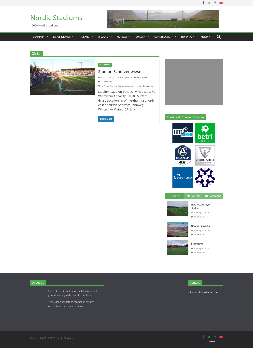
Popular (193, 196)
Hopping (186, 36)
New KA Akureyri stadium (200, 206)
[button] (46, 37)
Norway (122, 36)
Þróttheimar (197, 243)
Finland (84, 36)
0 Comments (105, 81)
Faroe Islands (62, 36)
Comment (213, 196)
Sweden (140, 36)
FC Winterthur (107, 85)
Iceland (103, 36)
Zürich (151, 85)
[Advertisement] (193, 82)
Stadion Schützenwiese (119, 71)
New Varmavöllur (200, 226)
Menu (204, 36)
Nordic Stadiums (56, 17)
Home (212, 341)
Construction (163, 36)
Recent (175, 196)
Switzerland (105, 65)
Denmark (38, 36)
